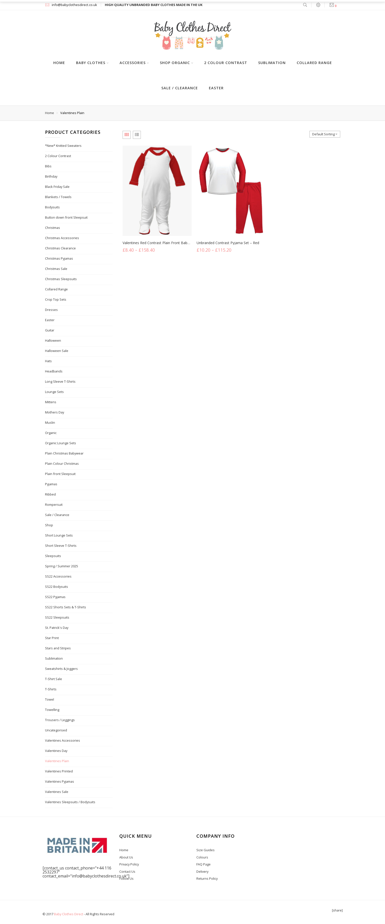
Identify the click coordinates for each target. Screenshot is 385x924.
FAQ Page (203, 864)
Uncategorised (56, 730)
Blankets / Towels (58, 197)
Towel (49, 699)
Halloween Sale (56, 350)
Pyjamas (51, 484)
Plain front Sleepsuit (60, 474)
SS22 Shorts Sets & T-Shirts (65, 607)
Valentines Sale (56, 791)
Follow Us (126, 878)
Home (59, 62)
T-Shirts (51, 689)
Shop (49, 525)
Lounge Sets (54, 391)
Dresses (51, 309)
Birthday (51, 176)
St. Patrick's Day (56, 627)
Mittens (50, 402)
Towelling (52, 709)
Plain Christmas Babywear (64, 453)
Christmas (52, 227)
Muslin (50, 422)
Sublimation (272, 62)
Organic (51, 432)
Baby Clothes (90, 62)
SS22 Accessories (58, 576)
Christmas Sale (56, 268)
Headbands (54, 371)
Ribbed (50, 494)
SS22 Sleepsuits (57, 617)
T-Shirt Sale (53, 679)
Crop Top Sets (55, 299)
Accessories (133, 62)
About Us (126, 857)
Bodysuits (52, 207)
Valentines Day (56, 750)
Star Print (52, 638)
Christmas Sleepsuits (61, 279)
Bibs (48, 166)
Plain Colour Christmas (62, 463)
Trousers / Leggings (60, 720)
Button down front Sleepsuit (66, 217)
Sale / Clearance (179, 88)
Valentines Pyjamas (59, 781)
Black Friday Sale (57, 186)
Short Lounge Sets (59, 535)
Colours (202, 857)
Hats (48, 361)
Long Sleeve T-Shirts (60, 381)
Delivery (202, 871)
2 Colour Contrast (225, 62)
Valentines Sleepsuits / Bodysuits (70, 802)
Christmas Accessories (62, 238)
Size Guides (205, 850)
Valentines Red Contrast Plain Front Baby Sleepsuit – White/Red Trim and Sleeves (188, 243)
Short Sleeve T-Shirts (61, 545)
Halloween (53, 340)
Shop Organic (175, 62)
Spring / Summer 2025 (61, 566)
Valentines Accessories (62, 740)
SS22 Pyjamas (55, 597)
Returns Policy (207, 878)
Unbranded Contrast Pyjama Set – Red (228, 244)
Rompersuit (54, 504)
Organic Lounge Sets (60, 443)
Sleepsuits (53, 556)
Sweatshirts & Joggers (61, 668)
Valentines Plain (57, 761)
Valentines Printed (59, 771)
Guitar (49, 330)
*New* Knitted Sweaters (63, 145)
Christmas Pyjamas (59, 258)
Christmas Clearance (60, 248)
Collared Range (314, 62)
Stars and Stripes (58, 648)
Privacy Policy (129, 864)
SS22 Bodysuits (56, 586)
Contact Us (127, 871)
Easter (216, 88)
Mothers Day (54, 412)
